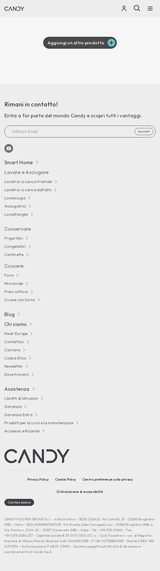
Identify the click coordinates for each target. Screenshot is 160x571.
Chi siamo (18, 324)
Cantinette (13, 254)
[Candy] (14, 9)
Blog (12, 314)
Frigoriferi (13, 238)
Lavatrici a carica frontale (28, 181)
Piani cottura (16, 291)
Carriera (12, 349)
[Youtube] (8, 148)
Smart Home (21, 162)
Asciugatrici (15, 206)
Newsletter (13, 366)
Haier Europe (16, 333)
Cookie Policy (65, 479)
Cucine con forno (19, 299)
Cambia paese (19, 502)
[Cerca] (137, 8)
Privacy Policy (38, 479)
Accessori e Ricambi (22, 431)
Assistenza (19, 389)
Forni (9, 275)
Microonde (13, 283)
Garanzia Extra (18, 414)
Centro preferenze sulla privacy (107, 479)
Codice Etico (15, 358)
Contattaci (14, 341)
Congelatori (15, 246)
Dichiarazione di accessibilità (80, 492)
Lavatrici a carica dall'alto (28, 189)
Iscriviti (144, 131)
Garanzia (13, 406)
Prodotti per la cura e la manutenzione (38, 422)
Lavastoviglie (16, 214)
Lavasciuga (14, 198)
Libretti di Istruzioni (21, 398)
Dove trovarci (16, 374)
